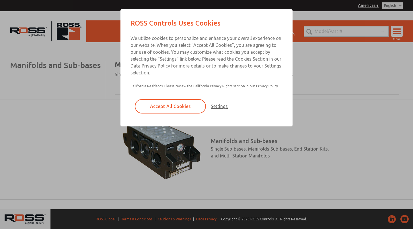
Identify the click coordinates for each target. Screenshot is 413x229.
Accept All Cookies (170, 106)
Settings (219, 106)
